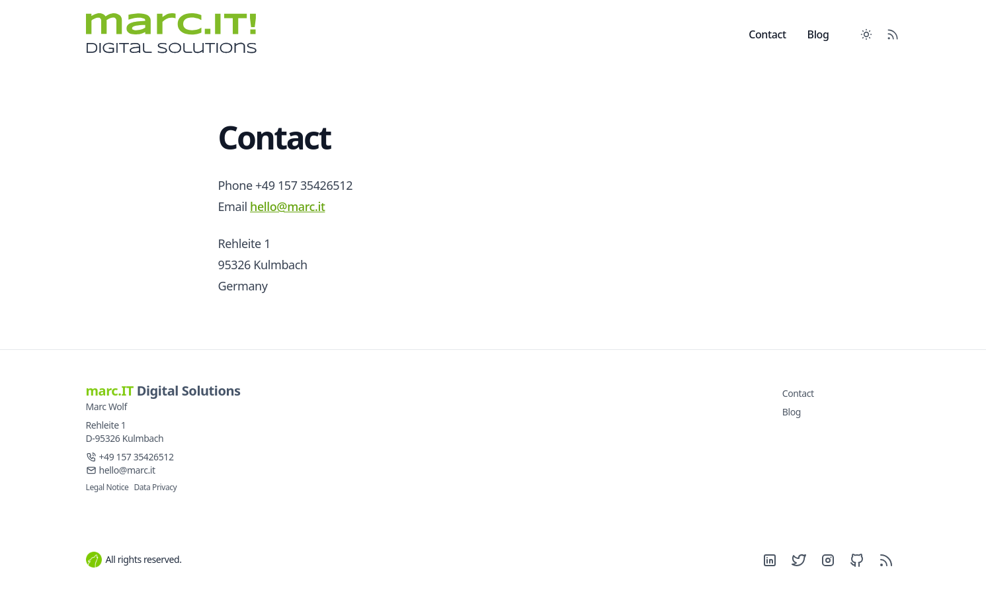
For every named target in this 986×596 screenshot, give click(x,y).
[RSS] (886, 560)
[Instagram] (827, 560)
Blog (818, 34)
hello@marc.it (287, 206)
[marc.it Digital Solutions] (182, 34)
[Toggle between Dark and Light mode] (866, 34)
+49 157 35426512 (136, 456)
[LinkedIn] (769, 560)
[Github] (857, 560)
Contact (767, 34)
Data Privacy (155, 487)
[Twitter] (798, 560)
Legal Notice (107, 487)
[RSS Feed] (893, 34)
